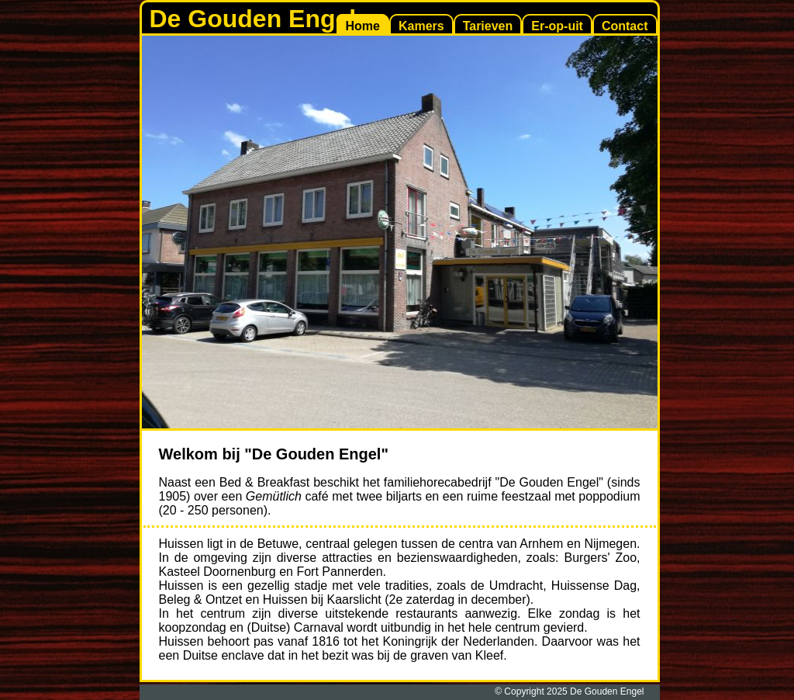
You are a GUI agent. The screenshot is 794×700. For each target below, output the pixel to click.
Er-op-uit (557, 26)
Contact (625, 26)
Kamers (421, 26)
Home (363, 26)
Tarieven (488, 26)
